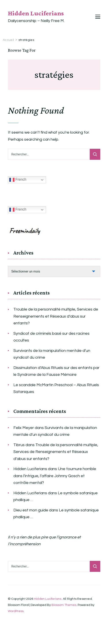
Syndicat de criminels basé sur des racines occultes (51, 337)
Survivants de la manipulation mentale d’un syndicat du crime (51, 354)
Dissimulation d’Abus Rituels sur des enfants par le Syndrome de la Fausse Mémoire (56, 371)
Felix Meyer (23, 428)
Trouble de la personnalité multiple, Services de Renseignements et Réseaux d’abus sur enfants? (55, 316)
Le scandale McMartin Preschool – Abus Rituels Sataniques (56, 388)
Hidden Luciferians (36, 13)
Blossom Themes (63, 605)
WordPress (16, 611)
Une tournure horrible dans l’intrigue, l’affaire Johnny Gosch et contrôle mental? (54, 476)
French (17, 179)
